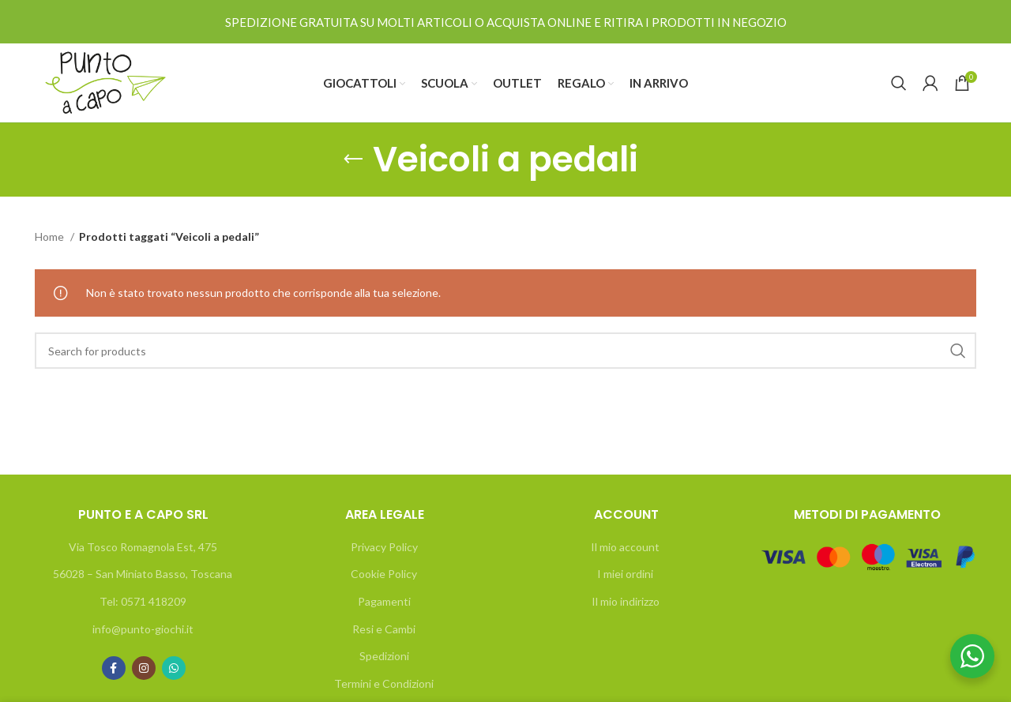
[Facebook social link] (114, 668)
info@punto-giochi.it (143, 629)
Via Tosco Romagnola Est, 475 (143, 547)
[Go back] (353, 159)
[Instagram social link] (144, 668)
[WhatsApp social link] (174, 668)
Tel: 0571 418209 (143, 601)
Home (50, 236)
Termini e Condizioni (384, 683)
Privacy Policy (384, 547)
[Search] (899, 83)
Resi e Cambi (383, 629)
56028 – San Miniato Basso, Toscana (142, 573)
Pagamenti (384, 601)
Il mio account (625, 547)
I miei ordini (625, 573)
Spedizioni (384, 656)
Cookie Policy (384, 573)
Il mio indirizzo (626, 601)
